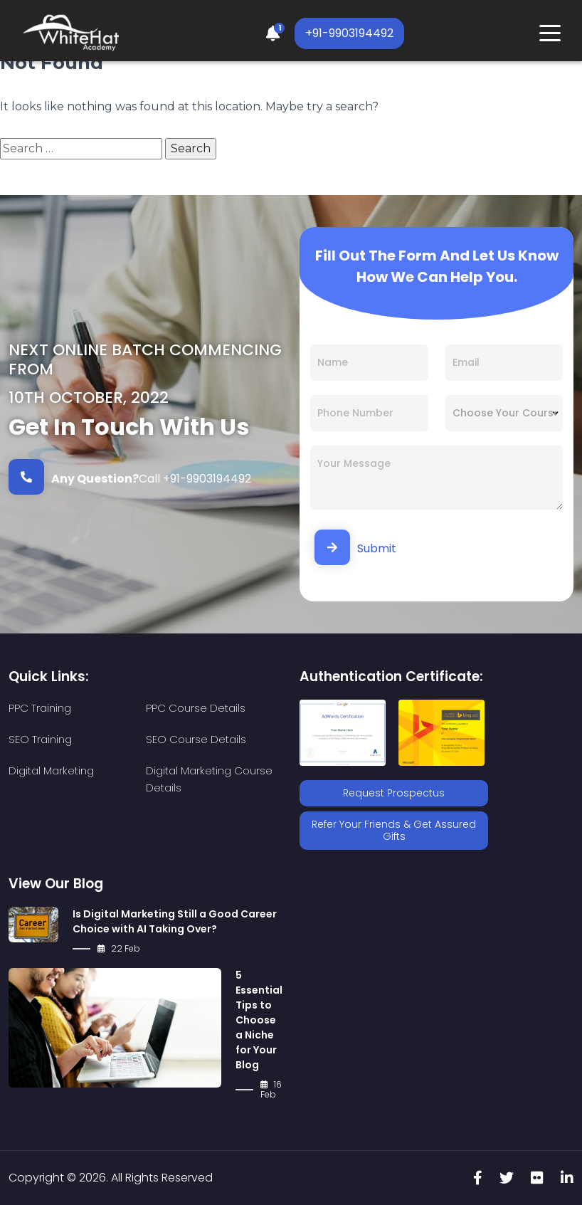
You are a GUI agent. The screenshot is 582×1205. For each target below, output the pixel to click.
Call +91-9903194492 (130, 477)
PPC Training (40, 707)
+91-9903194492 (349, 33)
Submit (355, 547)
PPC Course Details (195, 707)
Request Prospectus (394, 793)
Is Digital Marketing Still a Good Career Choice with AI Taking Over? (175, 921)
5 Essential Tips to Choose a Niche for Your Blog (259, 1020)
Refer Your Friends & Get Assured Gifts (394, 830)
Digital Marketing (51, 770)
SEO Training (40, 739)
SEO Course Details (196, 739)
